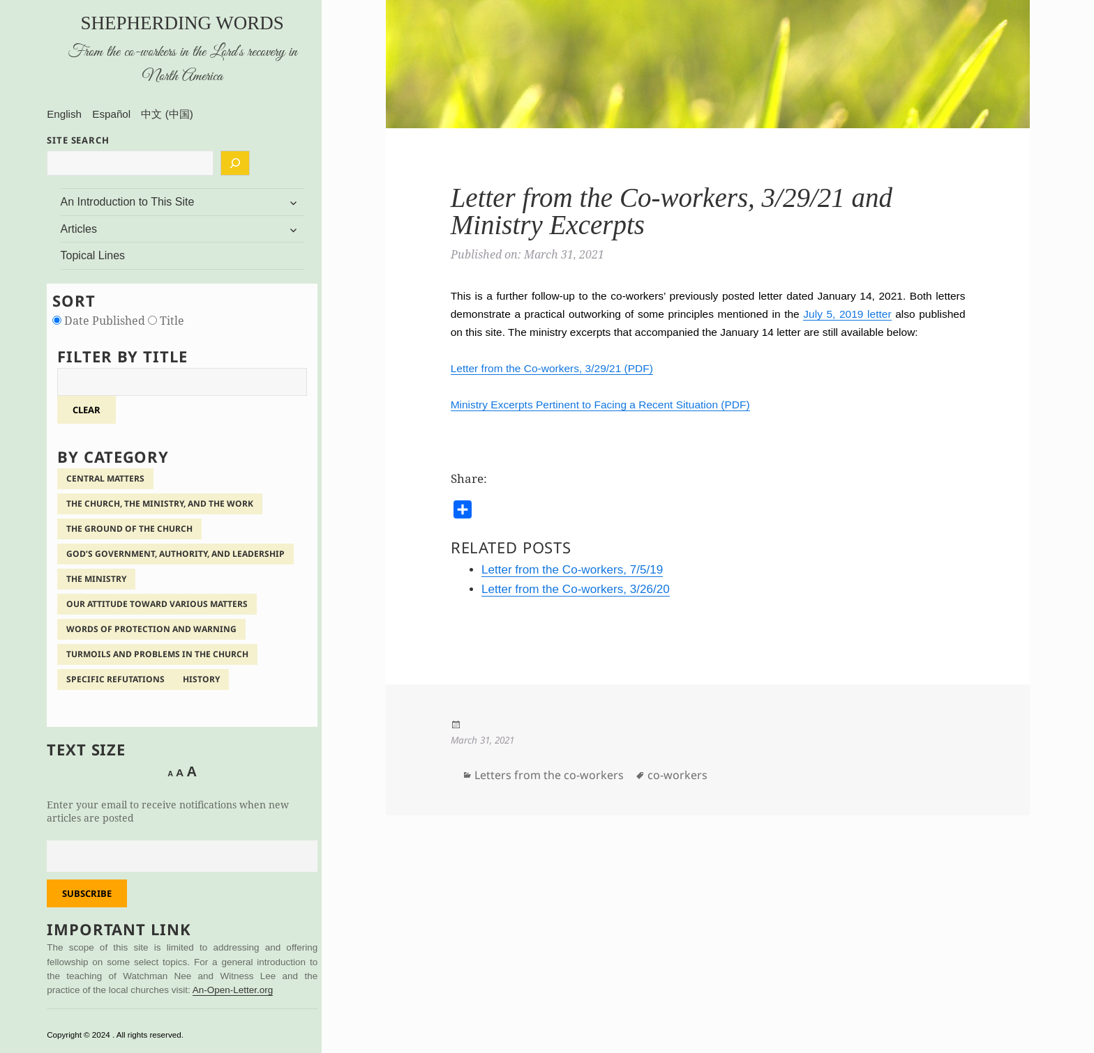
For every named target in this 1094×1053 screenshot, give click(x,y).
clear (86, 409)
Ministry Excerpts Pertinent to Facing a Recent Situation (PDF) (600, 404)
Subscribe (87, 893)
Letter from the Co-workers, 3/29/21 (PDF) (552, 368)
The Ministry (96, 579)
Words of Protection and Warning (151, 629)
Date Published (100, 320)
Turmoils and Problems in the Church (157, 654)
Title (166, 320)
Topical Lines (93, 255)
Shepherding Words (182, 23)
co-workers (677, 775)
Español (111, 114)
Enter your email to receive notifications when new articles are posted (168, 811)
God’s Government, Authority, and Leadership (175, 554)
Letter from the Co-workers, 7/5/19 (572, 569)
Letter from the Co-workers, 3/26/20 (575, 589)
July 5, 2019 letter (847, 314)
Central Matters (105, 478)
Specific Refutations (115, 679)
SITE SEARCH (78, 140)
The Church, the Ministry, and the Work (159, 503)
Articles (79, 229)
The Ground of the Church (129, 529)
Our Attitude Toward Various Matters (157, 604)
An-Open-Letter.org (233, 990)
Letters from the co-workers (549, 775)
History (201, 679)
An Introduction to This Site (128, 202)
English (64, 114)
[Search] (235, 163)
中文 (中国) (167, 114)
